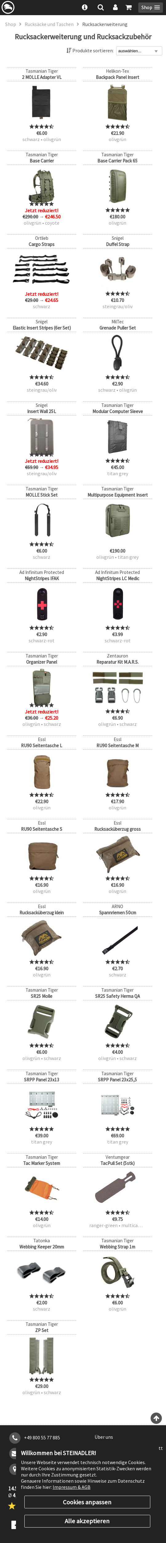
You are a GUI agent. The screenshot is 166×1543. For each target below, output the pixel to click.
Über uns (104, 1437)
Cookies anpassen (87, 1502)
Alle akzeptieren (87, 1521)
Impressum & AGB (72, 1487)
